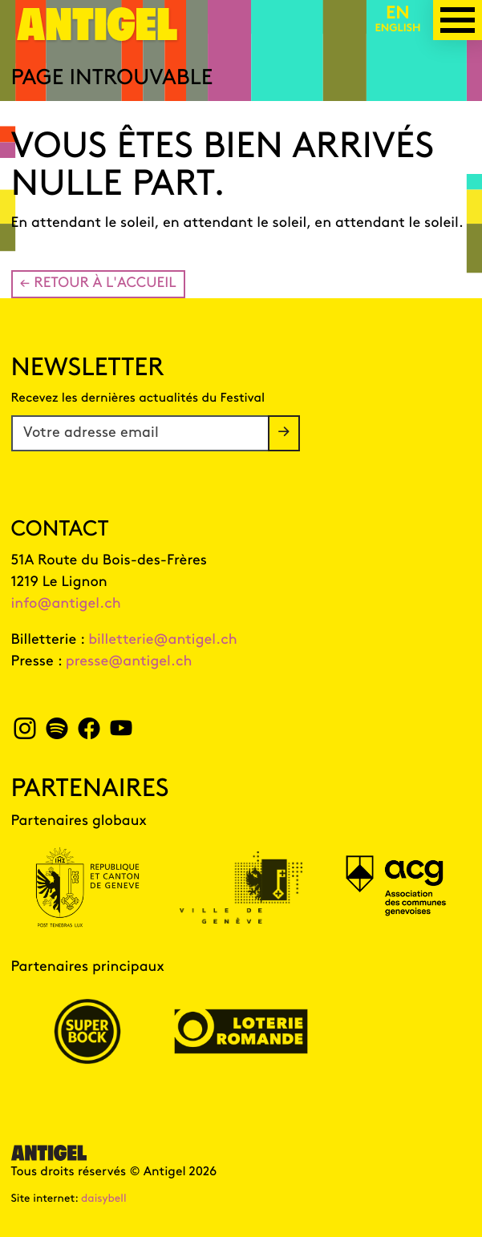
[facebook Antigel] (89, 733)
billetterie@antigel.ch (162, 640)
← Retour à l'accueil (98, 283)
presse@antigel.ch (129, 661)
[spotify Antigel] (57, 733)
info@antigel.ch (66, 604)
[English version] (397, 20)
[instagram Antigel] (25, 733)
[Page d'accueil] (97, 34)
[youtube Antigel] (121, 733)
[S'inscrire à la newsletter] (284, 433)
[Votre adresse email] (140, 433)
